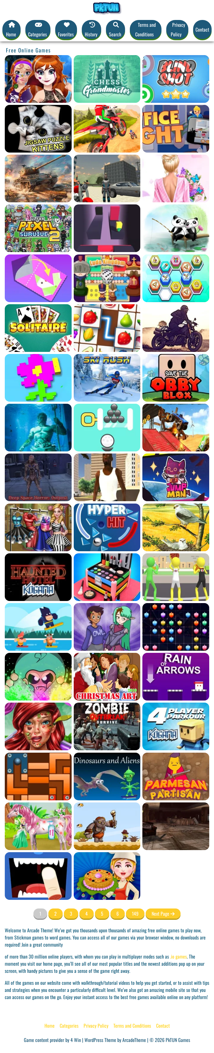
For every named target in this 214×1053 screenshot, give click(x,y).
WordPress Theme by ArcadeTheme (115, 1039)
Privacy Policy (178, 29)
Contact (202, 29)
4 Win (75, 1039)
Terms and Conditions (145, 29)
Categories (69, 1025)
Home (49, 1025)
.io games (178, 956)
